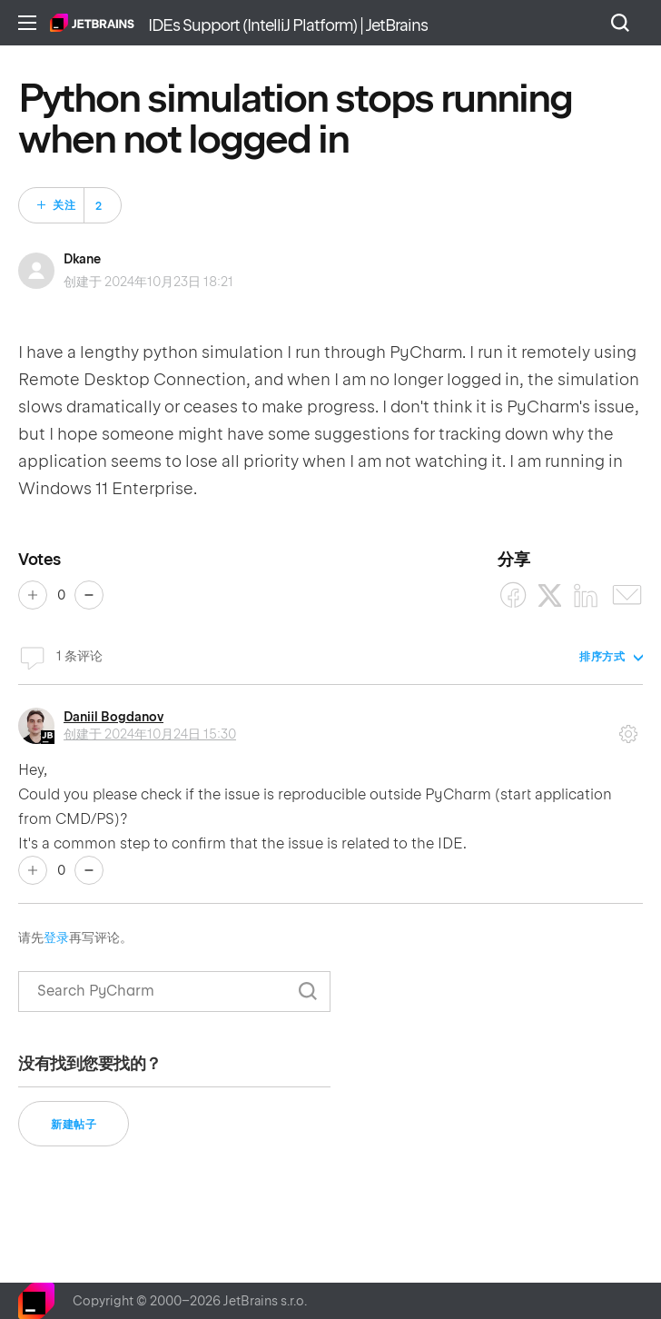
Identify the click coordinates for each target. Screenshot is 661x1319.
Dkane (82, 259)
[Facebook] (513, 595)
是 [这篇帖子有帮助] (32, 595)
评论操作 (628, 727)
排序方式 (602, 656)
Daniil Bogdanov (113, 716)
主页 (92, 23)
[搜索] (174, 991)
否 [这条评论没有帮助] (89, 870)
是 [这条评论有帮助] (32, 870)
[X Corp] (549, 595)
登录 (56, 937)
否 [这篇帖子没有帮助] (89, 595)
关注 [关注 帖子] (64, 205)
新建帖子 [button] (73, 1124)
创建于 (150, 734)
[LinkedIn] (586, 595)
